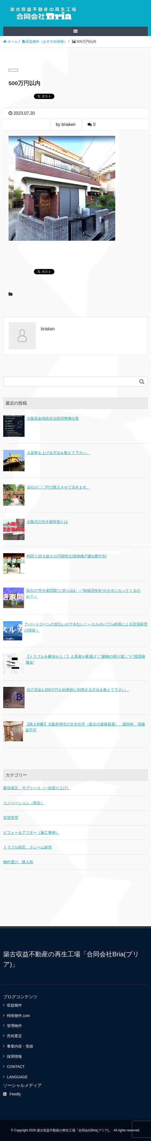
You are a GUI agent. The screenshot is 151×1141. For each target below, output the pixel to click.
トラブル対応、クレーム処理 (27, 847)
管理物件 (14, 1026)
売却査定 (14, 1036)
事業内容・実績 (20, 1046)
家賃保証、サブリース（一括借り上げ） (36, 788)
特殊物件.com (18, 1015)
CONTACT (16, 1066)
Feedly (12, 1094)
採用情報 (14, 1056)
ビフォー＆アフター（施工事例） (31, 832)
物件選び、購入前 (18, 862)
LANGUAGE (17, 1077)
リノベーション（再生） (23, 803)
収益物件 (14, 1005)
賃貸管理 (10, 817)
